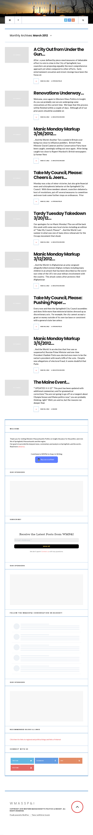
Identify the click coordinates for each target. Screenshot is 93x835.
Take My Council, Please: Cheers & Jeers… (58, 175)
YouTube (23, 768)
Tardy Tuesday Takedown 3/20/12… (60, 215)
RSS (71, 761)
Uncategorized (58, 117)
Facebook (47, 761)
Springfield (57, 81)
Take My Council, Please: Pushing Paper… (58, 300)
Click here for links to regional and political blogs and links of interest (35, 739)
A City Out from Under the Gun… (59, 51)
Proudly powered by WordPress (19, 815)
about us (21, 446)
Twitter (23, 761)
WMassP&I (22, 803)
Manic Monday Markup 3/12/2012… (57, 256)
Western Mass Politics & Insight (46, 8)
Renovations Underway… (59, 93)
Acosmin (47, 815)
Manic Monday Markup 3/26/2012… (57, 131)
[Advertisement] (46, 496)
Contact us (45, 551)
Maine (54, 409)
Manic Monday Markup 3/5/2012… (57, 340)
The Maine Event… (51, 382)
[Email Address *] (46, 540)
